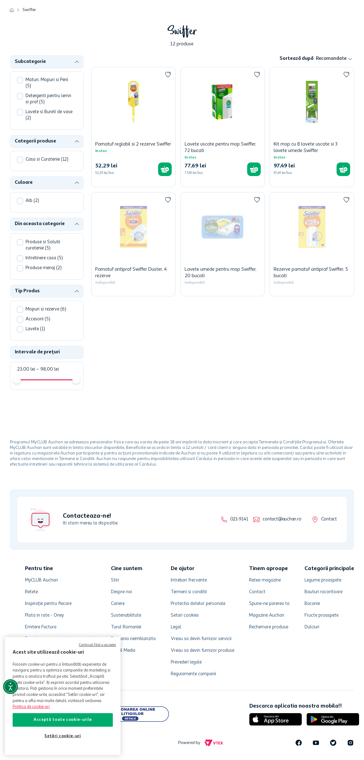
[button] (49, 62)
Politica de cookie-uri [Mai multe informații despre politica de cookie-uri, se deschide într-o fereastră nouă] (31, 707)
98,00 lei (47, 369)
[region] (63, 696)
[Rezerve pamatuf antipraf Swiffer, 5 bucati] (312, 244)
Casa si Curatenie (47, 159)
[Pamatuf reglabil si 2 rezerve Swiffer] (133, 127)
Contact (329, 519)
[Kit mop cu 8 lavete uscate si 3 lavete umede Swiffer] (312, 127)
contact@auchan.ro (282, 519)
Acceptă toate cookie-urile (63, 720)
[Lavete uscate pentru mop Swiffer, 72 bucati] (223, 127)
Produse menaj (44, 268)
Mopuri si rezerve (46, 309)
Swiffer (29, 10)
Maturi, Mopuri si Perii (47, 83)
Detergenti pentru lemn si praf (48, 99)
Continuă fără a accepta (97, 645)
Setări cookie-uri (62, 736)
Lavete (35, 329)
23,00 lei (26, 369)
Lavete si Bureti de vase (49, 115)
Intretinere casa (44, 258)
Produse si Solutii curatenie (43, 245)
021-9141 (239, 519)
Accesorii (38, 319)
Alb (32, 201)
